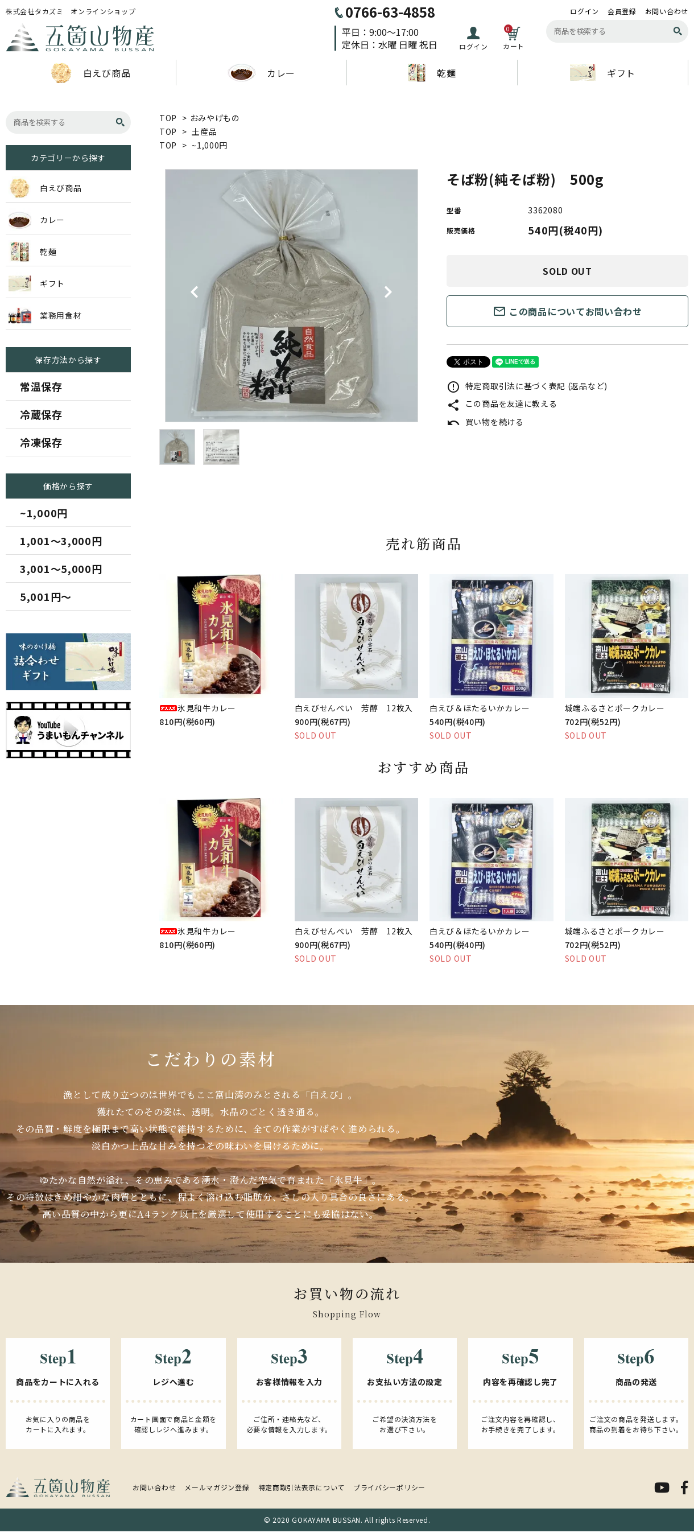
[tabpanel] (291, 295)
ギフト (602, 72)
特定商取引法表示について (301, 1487)
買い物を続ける (485, 421)
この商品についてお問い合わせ (567, 311)
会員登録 (622, 11)
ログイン (584, 11)
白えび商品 (91, 73)
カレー (261, 73)
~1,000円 (210, 145)
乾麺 (432, 73)
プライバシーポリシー (389, 1487)
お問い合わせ (666, 11)
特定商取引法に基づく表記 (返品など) (527, 386)
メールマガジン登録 (216, 1487)
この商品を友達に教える (502, 403)
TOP (168, 117)
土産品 (204, 131)
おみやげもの (215, 117)
